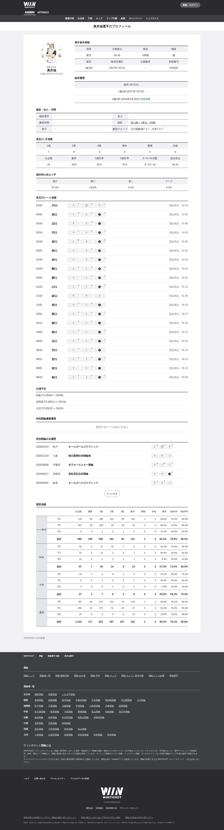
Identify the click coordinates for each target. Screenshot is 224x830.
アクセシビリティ (57, 778)
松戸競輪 (39, 706)
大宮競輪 (95, 700)
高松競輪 (39, 729)
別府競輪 (98, 734)
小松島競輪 (53, 729)
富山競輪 (95, 711)
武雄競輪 (68, 734)
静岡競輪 (123, 706)
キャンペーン (135, 18)
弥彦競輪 (39, 700)
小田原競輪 (94, 706)
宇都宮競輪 (81, 700)
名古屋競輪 (40, 711)
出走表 (81, 18)
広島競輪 (52, 723)
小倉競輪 (39, 734)
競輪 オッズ (110, 675)
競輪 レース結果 (156, 675)
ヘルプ (26, 778)
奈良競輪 (52, 717)
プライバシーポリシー (128, 808)
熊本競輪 (111, 734)
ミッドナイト (152, 18)
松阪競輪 (109, 711)
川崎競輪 (66, 706)
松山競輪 (82, 729)
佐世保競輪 (83, 734)
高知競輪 (68, 729)
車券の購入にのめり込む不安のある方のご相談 (100, 817)
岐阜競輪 (54, 711)
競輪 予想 (95, 675)
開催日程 (69, 18)
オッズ (99, 18)
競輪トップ (29, 675)
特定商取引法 (111, 808)
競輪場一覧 (45, 675)
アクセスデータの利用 (79, 778)
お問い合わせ (39, 778)
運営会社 (89, 808)
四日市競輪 (124, 711)
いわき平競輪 (68, 694)
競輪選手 (173, 675)
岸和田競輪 (99, 717)
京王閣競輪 (126, 700)
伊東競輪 (109, 706)
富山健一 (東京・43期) (143, 122)
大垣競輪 (68, 711)
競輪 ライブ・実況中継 (132, 675)
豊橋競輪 (82, 711)
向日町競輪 (67, 717)
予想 (90, 18)
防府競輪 (66, 723)
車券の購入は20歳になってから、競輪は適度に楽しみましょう (50, 817)
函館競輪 (39, 694)
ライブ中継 (111, 18)
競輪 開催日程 (62, 675)
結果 (123, 18)
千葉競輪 (52, 706)
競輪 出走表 (80, 675)
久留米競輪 (53, 734)
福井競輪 (39, 717)
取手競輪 (66, 700)
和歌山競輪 (83, 717)
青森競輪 (52, 694)
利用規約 (99, 808)
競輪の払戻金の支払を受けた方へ (139, 817)
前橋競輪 (52, 700)
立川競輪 (141, 700)
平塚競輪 (80, 706)
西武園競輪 (110, 700)
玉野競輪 (39, 723)
